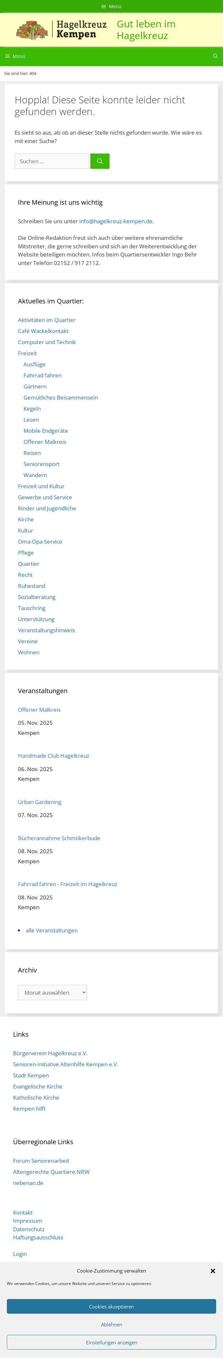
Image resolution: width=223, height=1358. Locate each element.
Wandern (35, 475)
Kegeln (32, 408)
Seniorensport (41, 464)
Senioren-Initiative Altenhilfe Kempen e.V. (65, 1064)
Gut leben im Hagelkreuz (146, 29)
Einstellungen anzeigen (111, 1342)
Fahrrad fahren (42, 375)
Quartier (28, 563)
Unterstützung (36, 619)
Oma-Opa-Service (40, 541)
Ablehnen (111, 1324)
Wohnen (28, 652)
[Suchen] (100, 161)
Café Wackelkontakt (43, 331)
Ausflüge (34, 364)
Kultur (25, 530)
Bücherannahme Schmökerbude (59, 838)
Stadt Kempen (31, 1075)
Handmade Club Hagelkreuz (53, 755)
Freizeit (27, 353)
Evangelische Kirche (38, 1086)
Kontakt (23, 1212)
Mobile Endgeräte (45, 430)
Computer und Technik (47, 342)
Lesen (31, 419)
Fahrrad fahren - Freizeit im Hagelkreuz (67, 884)
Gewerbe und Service (45, 497)
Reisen (32, 453)
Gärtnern (35, 386)
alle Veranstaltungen (52, 930)
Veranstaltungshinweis (46, 630)
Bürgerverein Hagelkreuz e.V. (50, 1053)
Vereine (28, 641)
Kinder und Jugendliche (47, 508)
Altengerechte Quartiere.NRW (51, 1171)
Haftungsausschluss (38, 1237)
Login (20, 1254)
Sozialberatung (36, 597)
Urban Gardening (39, 802)
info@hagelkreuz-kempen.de (116, 221)
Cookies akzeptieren (111, 1306)
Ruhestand (31, 586)
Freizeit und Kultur (41, 486)
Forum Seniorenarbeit (41, 1160)
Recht (25, 574)
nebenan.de (28, 1183)
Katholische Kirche (36, 1097)
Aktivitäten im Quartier (47, 320)
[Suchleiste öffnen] (215, 56)
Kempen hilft (29, 1108)
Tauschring (31, 608)
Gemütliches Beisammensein (60, 397)
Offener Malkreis (44, 441)
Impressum (27, 1220)
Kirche (26, 519)
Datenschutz (29, 1229)
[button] (213, 1270)
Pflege (26, 552)
